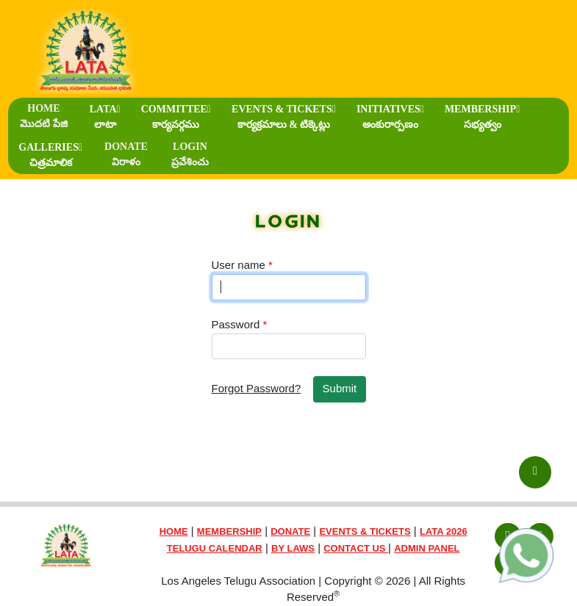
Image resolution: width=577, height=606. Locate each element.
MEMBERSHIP (482, 117)
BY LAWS (293, 548)
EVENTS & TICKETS (284, 117)
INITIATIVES (390, 117)
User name (242, 265)
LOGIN (190, 154)
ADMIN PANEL (426, 548)
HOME (44, 116)
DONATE (126, 154)
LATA (105, 117)
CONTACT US (355, 548)
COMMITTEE (176, 117)
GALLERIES (50, 155)
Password (240, 324)
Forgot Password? (256, 388)
